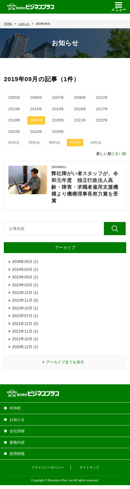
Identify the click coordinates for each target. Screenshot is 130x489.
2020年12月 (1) (25, 347)
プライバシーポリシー (47, 467)
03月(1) (34, 142)
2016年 (80, 109)
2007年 (58, 97)
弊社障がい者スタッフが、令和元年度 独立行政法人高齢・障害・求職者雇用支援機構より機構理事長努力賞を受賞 (84, 187)
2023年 (14, 131)
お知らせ (17, 419)
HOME (15, 408)
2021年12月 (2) (25, 323)
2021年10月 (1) (25, 339)
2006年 (36, 97)
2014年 (36, 109)
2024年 (36, 131)
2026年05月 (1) (25, 261)
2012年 (102, 97)
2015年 (58, 109)
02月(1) (13, 142)
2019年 (36, 120)
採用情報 (17, 453)
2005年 (14, 97)
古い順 (120, 153)
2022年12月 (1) (25, 292)
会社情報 (17, 431)
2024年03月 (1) (25, 269)
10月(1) (95, 142)
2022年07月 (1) (25, 316)
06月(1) (54, 142)
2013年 (14, 109)
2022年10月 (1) (25, 308)
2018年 (14, 120)
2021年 (80, 120)
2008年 (80, 97)
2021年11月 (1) (25, 331)
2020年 (58, 120)
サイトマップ (89, 467)
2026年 (58, 131)
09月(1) (75, 142)
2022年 (102, 120)
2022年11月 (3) (25, 300)
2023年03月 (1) (25, 285)
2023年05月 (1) (25, 277)
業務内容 (17, 442)
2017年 (102, 109)
